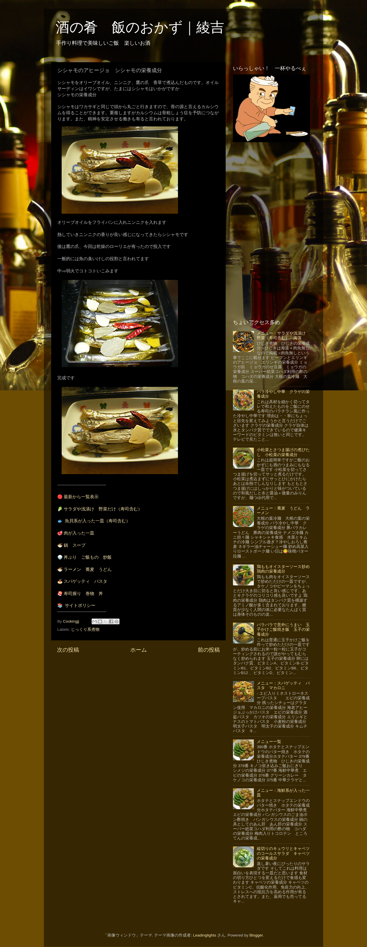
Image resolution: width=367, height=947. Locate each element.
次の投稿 (68, 650)
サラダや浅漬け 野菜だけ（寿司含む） (103, 509)
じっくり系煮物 (85, 629)
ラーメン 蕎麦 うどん (88, 569)
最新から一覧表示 (81, 496)
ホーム (138, 650)
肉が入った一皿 (79, 533)
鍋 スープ (74, 545)
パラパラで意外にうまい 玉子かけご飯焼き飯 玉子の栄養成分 (283, 629)
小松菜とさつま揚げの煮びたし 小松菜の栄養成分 (283, 452)
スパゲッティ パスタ (85, 581)
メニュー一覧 (269, 741)
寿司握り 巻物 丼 (83, 593)
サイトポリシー (80, 605)
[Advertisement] (138, 703)
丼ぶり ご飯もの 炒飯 (88, 557)
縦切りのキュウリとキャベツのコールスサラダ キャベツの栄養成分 (283, 853)
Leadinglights (204, 935)
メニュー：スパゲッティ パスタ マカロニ (283, 685)
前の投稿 (209, 650)
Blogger (256, 935)
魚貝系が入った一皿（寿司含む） (97, 521)
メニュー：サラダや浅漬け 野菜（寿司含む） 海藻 (283, 335)
